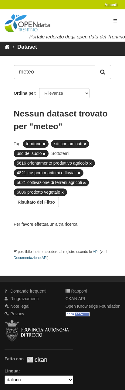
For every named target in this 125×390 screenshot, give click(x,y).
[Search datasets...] (54, 72)
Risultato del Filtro (36, 202)
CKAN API (75, 298)
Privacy (14, 313)
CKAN (37, 359)
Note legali (17, 306)
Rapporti (76, 291)
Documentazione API (30, 258)
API (96, 252)
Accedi (110, 4)
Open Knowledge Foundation (93, 306)
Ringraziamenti (22, 298)
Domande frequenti (25, 291)
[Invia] (103, 72)
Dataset (27, 47)
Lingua (12, 371)
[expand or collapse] (115, 21)
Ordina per (24, 93)
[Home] (7, 47)
